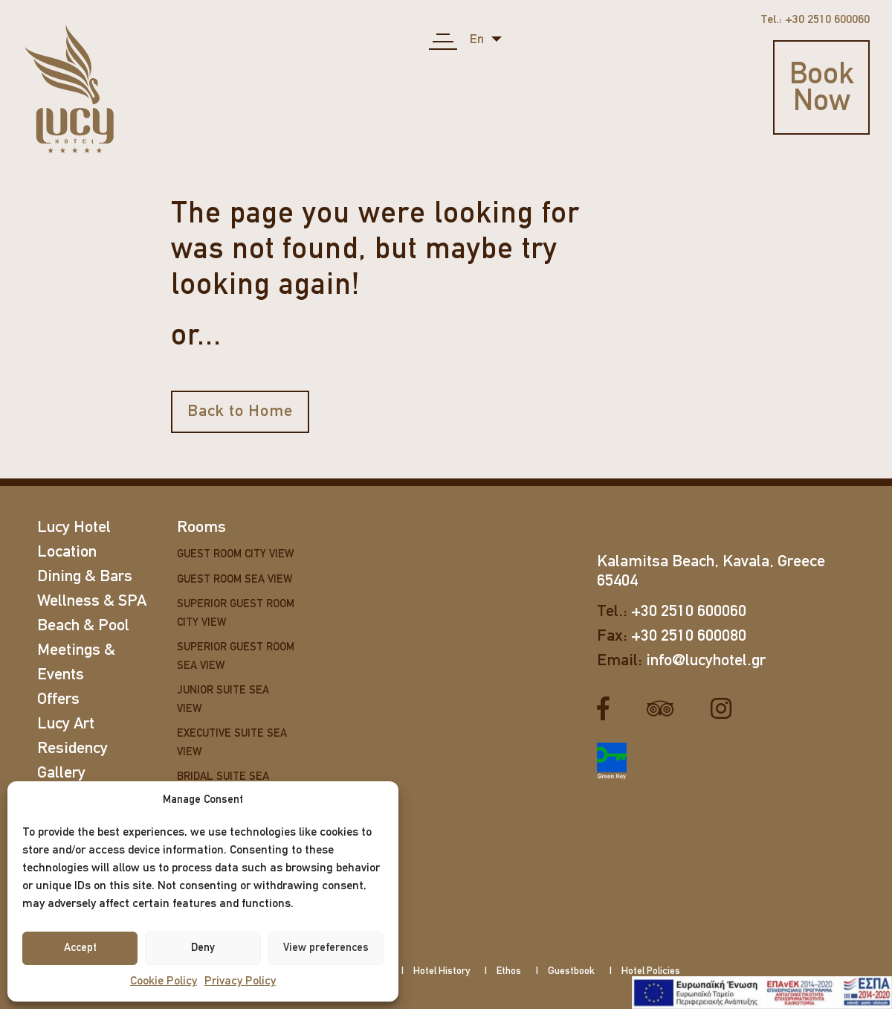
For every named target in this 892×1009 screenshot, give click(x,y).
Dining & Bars (84, 577)
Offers (58, 699)
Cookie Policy (163, 981)
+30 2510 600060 (688, 612)
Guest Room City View (235, 554)
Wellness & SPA (91, 601)
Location (67, 552)
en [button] (478, 40)
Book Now (821, 89)
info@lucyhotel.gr (706, 661)
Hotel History (441, 971)
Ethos (509, 971)
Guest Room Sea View (234, 580)
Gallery (61, 773)
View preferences (326, 948)
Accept (80, 948)
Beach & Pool (83, 626)
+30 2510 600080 (688, 636)
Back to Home (240, 411)
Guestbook (571, 971)
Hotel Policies (650, 971)
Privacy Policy (240, 981)
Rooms (201, 527)
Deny (203, 948)
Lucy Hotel (74, 527)
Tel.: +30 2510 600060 (815, 20)
